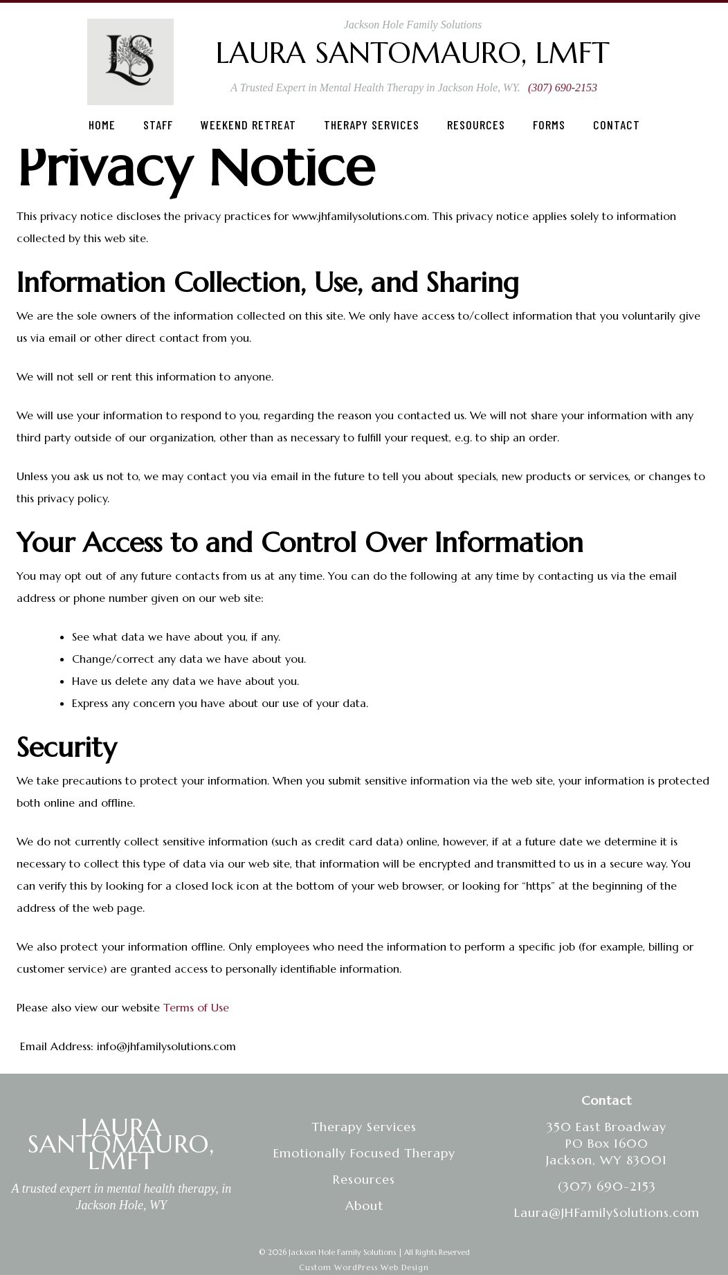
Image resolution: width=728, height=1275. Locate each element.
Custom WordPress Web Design (364, 1267)
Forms (549, 124)
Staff (158, 124)
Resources (476, 124)
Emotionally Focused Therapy (364, 1153)
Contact (616, 124)
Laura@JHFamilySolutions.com (607, 1212)
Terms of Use (196, 1007)
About (364, 1205)
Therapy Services (371, 124)
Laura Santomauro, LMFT (413, 53)
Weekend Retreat (248, 124)
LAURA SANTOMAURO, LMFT (121, 1144)
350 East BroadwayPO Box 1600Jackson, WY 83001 (606, 1143)
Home (102, 124)
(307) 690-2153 (562, 87)
